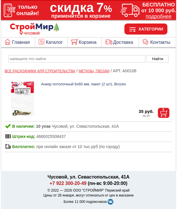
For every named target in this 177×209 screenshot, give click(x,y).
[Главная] (32, 30)
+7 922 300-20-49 (68, 183)
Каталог (54, 42)
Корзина (87, 42)
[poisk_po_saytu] (76, 58)
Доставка (123, 42)
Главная (21, 42)
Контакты (160, 42)
